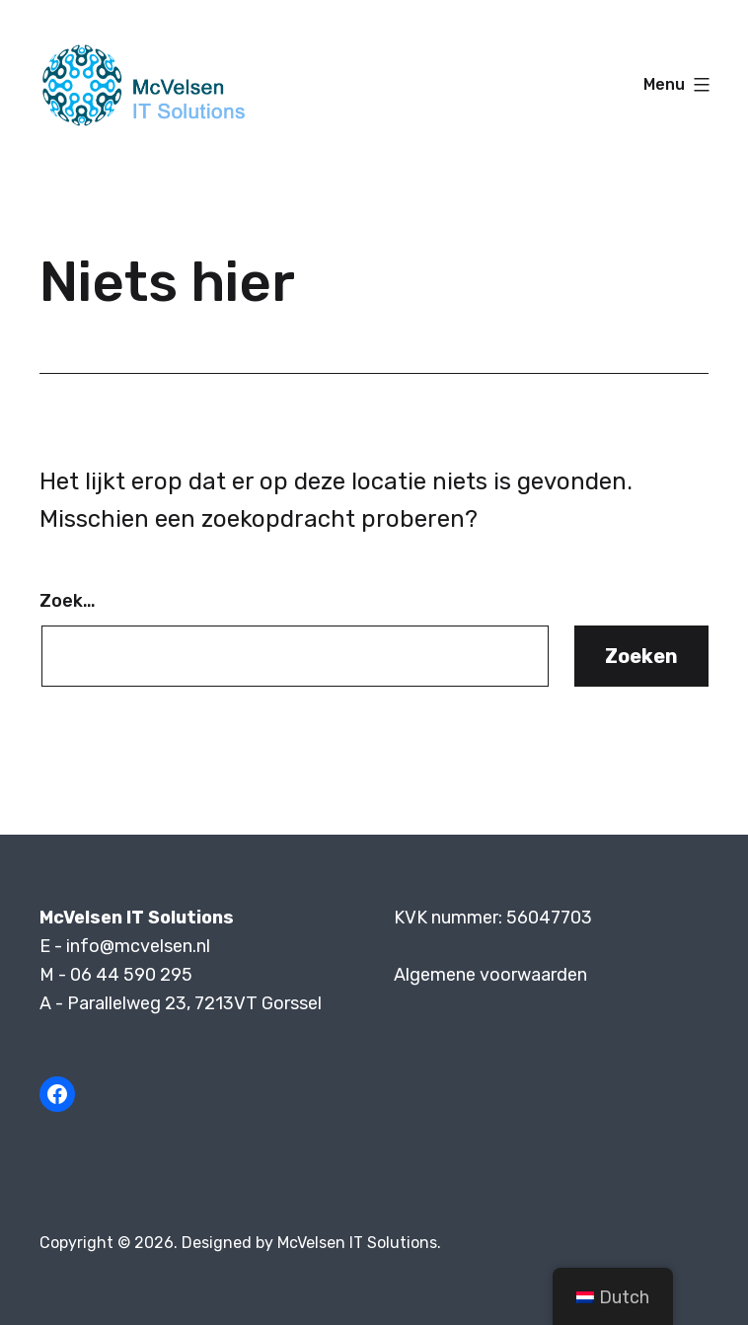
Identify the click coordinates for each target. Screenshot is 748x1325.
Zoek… (67, 601)
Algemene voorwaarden (490, 975)
